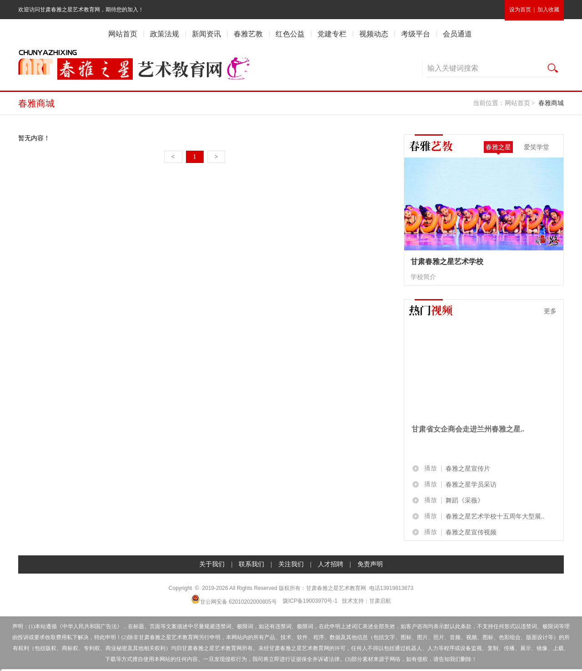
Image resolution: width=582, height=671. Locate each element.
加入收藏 (548, 9)
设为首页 (520, 9)
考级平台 (415, 34)
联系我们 (251, 564)
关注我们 (291, 564)
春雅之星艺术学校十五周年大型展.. (495, 516)
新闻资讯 (206, 34)
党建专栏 (331, 34)
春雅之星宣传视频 (471, 532)
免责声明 (370, 564)
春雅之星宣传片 (468, 468)
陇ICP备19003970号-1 (310, 601)
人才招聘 (330, 564)
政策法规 (164, 34)
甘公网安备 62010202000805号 (234, 600)
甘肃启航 (380, 601)
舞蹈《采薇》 (465, 500)
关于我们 (212, 564)
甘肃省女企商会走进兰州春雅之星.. (467, 429)
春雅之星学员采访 (471, 484)
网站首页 (122, 34)
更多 (550, 311)
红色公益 (290, 34)
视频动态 (373, 34)
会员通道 (457, 34)
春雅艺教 (248, 34)
